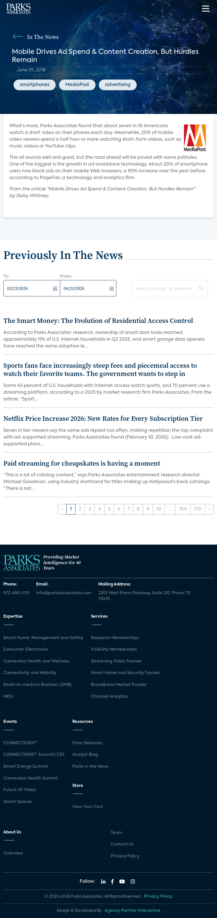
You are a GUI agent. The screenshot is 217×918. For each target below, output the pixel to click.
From (65, 276)
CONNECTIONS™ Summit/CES (33, 755)
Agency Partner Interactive (132, 911)
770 (197, 509)
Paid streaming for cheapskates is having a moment (81, 463)
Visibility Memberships (114, 649)
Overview (13, 853)
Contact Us (122, 844)
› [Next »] (209, 509)
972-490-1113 (16, 593)
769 (183, 509)
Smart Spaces (17, 802)
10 (159, 509)
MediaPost (77, 85)
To (5, 276)
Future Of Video (19, 790)
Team (116, 833)
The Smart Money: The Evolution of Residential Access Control (98, 320)
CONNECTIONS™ (20, 743)
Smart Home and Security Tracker (125, 673)
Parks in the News (90, 767)
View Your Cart (87, 807)
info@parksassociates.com (64, 593)
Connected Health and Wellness (36, 661)
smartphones (34, 85)
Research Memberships (115, 638)
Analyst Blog (85, 755)
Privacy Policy (125, 856)
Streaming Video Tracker (116, 661)
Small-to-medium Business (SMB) (37, 685)
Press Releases (87, 743)
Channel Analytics (109, 697)
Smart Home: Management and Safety (43, 638)
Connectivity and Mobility (29, 673)
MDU (8, 697)
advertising (118, 85)
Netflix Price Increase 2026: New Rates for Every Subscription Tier (103, 418)
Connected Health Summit (30, 778)
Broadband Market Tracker (119, 685)
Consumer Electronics (25, 649)
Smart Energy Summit (25, 767)
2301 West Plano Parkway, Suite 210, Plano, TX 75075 (144, 596)
